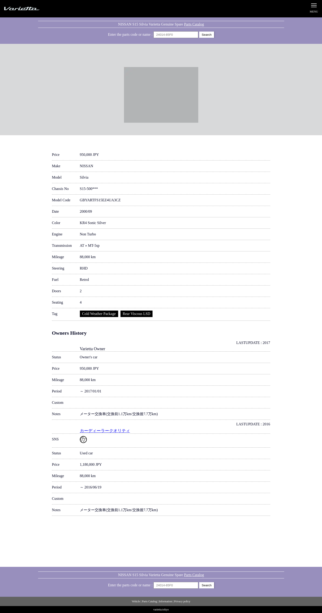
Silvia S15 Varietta (32, 8)
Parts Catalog (194, 24)
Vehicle (136, 601)
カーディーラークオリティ (105, 430)
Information (165, 601)
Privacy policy (182, 601)
